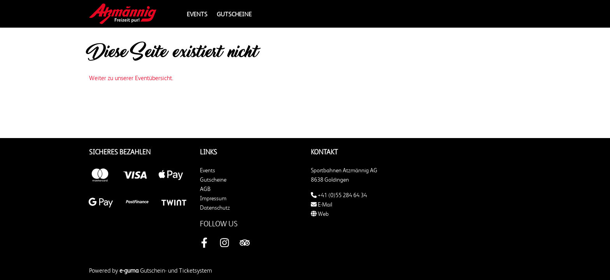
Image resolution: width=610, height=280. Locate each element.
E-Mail (321, 204)
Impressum (213, 198)
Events (197, 14)
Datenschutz (215, 207)
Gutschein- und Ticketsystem (165, 270)
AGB (205, 188)
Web (320, 213)
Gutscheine (234, 14)
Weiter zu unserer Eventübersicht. (131, 78)
